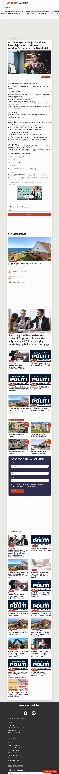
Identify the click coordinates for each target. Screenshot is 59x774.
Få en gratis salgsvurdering (16, 758)
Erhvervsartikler (13, 753)
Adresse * (13, 477)
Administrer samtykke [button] (15, 733)
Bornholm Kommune (14, 755)
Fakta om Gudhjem (13, 750)
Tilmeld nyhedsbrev (50, 771)
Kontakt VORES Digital (15, 730)
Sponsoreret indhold (14, 760)
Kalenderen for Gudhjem (15, 748)
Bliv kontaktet (17, 490)
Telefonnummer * (16, 463)
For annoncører (12, 725)
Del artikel (45, 77)
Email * (13, 470)
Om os (10, 723)
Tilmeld (29, 214)
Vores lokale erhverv (14, 745)
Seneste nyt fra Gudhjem (15, 743)
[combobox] (11, 480)
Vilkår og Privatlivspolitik (16, 728)
